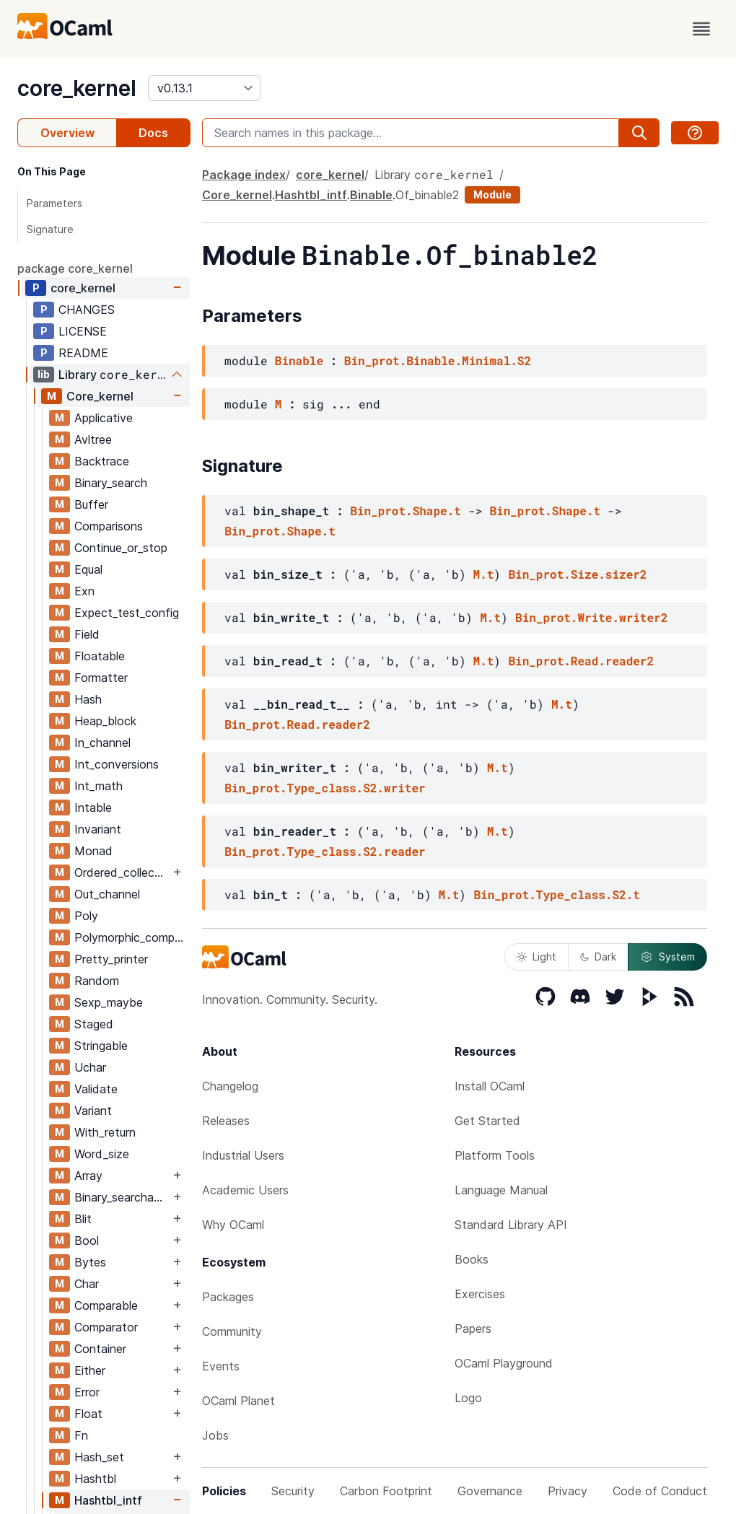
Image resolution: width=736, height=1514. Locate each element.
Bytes (90, 1262)
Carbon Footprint (386, 1491)
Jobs (215, 1435)
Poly (86, 916)
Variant (93, 1110)
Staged (93, 1024)
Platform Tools (495, 1155)
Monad (93, 851)
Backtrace (101, 461)
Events (221, 1366)
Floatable (99, 656)
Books (472, 1259)
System (667, 956)
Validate (96, 1089)
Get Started (487, 1120)
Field (87, 634)
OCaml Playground (504, 1363)
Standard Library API (511, 1224)
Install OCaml (490, 1086)
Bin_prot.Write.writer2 (591, 617)
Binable (371, 195)
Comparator (106, 1327)
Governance (489, 1491)
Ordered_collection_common (122, 872)
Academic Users (245, 1190)
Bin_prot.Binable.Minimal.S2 (437, 360)
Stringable (101, 1045)
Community (232, 1331)
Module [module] (492, 194)
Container (100, 1349)
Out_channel (107, 894)
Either (89, 1370)
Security (293, 1491)
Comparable (106, 1305)
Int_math (98, 786)
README (83, 353)
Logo (468, 1398)
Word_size (101, 1154)
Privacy (567, 1491)
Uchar (90, 1067)
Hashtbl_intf (108, 1500)
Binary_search (110, 483)
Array (88, 1175)
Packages (228, 1297)
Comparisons (108, 526)
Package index (244, 174)
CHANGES (86, 309)
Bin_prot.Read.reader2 (581, 660)
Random (96, 980)
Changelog (230, 1086)
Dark (598, 956)
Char (86, 1284)
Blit (83, 1219)
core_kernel (76, 88)
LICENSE (82, 331)
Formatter (101, 677)
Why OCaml (233, 1224)
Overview (67, 133)
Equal (88, 569)
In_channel (102, 742)
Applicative (103, 418)
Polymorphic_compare (132, 937)
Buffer (91, 504)
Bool (86, 1240)
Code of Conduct (660, 1491)
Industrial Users (243, 1155)
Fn (81, 1435)
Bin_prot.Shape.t (405, 510)
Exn (84, 591)
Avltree (93, 439)
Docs (153, 133)
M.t (483, 574)
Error (87, 1392)
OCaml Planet (238, 1400)
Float (88, 1413)
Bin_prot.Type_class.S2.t (556, 894)
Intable (93, 807)
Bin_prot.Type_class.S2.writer (324, 787)
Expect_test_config (126, 612)
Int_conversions (116, 764)
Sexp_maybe (108, 1002)
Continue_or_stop (120, 548)
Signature (50, 229)
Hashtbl (95, 1478)
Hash (88, 699)
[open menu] (701, 28)
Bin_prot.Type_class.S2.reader (324, 851)
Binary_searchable (122, 1197)
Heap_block (105, 721)
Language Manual (501, 1190)
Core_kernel (99, 396)
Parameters (54, 203)
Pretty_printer (111, 959)
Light (536, 956)
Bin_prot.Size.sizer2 (577, 574)
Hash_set (99, 1457)
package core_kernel (75, 268)
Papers (473, 1328)
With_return (105, 1132)
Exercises (480, 1294)
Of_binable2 (427, 195)
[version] (204, 88)
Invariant (97, 829)
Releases (226, 1120)
